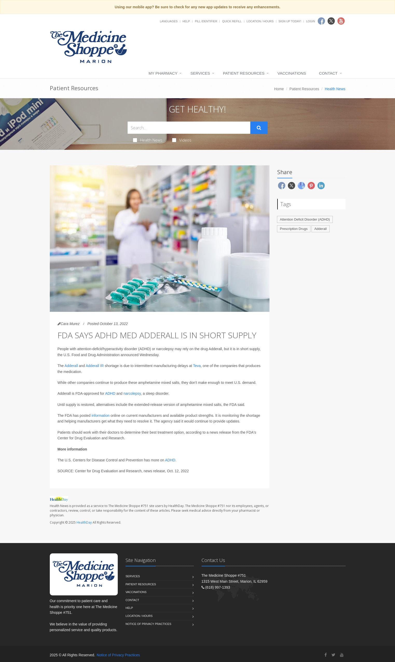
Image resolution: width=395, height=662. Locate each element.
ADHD (110, 393)
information (100, 415)
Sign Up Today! (290, 21)
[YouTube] (342, 655)
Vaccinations (292, 73)
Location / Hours (260, 21)
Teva (197, 366)
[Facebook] (325, 655)
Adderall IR (95, 366)
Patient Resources (244, 73)
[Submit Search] (259, 128)
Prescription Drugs (294, 229)
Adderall (71, 366)
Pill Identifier (206, 21)
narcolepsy (132, 393)
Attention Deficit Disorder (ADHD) (305, 219)
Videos (181, 140)
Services (200, 73)
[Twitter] (333, 655)
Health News (147, 140)
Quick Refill (231, 21)
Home (279, 89)
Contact (328, 73)
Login (310, 21)
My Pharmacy (163, 73)
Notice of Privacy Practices (148, 623)
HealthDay (84, 522)
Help (186, 21)
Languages (168, 21)
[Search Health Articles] (189, 128)
